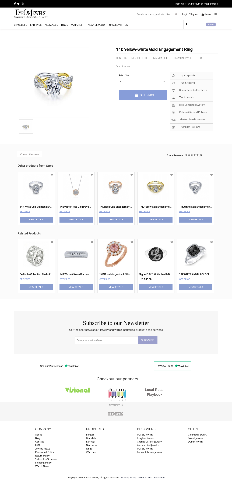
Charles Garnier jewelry (149, 441)
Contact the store (29, 154)
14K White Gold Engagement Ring (197, 206)
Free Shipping (183, 83)
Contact (39, 441)
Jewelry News (42, 448)
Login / (186, 14)
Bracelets (20, 24)
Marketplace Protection (188, 120)
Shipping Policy (43, 462)
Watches (77, 24)
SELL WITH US (118, 24)
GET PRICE (145, 95)
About (38, 434)
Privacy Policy (128, 477)
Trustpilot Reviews (185, 127)
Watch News (42, 466)
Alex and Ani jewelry (148, 445)
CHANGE (211, 24)
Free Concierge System (188, 105)
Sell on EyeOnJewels (46, 459)
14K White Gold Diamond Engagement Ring (43, 206)
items (206, 14)
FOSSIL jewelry (145, 434)
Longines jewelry (145, 438)
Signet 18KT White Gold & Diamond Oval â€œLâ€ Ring (169, 274)
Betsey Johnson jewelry (149, 452)
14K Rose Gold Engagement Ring (117, 206)
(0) (200, 155)
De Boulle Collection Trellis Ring (37, 274)
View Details (36, 219)
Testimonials (182, 98)
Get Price (25, 211)
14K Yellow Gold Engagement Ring (158, 206)
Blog (37, 438)
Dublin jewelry (195, 441)
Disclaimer (159, 477)
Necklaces (51, 24)
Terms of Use (145, 477)
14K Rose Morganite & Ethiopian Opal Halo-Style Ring (128, 274)
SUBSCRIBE (147, 340)
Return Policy (42, 455)
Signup (194, 14)
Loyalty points (183, 76)
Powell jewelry (195, 438)
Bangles (90, 434)
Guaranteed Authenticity (189, 90)
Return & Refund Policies (189, 112)
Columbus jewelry (197, 434)
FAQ (37, 445)
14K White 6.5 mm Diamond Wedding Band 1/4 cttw (88, 274)
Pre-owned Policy (44, 452)
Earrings (36, 24)
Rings (64, 24)
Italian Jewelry (96, 24)
